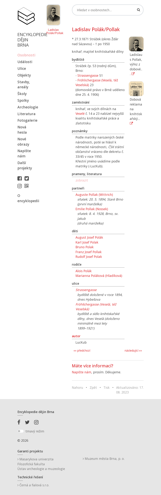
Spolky (23, 100)
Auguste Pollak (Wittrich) (94, 194)
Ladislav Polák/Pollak (53, 31)
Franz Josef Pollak (89, 252)
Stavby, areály (23, 84)
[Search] (108, 10)
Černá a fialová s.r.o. (33, 485)
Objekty (24, 75)
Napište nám (24, 153)
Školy (22, 93)
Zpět (93, 387)
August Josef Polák (89, 237)
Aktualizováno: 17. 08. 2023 (130, 389)
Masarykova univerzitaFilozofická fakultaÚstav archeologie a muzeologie (41, 464)
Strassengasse (88, 75)
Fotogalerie (26, 120)
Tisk (106, 387)
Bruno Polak (85, 247)
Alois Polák (84, 271)
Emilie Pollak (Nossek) (92, 209)
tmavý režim (34, 431)
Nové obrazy (23, 142)
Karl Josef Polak (87, 242)
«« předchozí (82, 350)
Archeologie (26, 107)
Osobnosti (26, 55)
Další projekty (24, 165)
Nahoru (77, 387)
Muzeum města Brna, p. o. (104, 458)
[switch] (20, 431)
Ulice (21, 68)
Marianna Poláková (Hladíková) (99, 275)
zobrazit (82, 180)
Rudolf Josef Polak (89, 256)
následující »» (133, 350)
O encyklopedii (26, 198)
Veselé (80, 113)
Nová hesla (22, 130)
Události (24, 61)
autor (76, 336)
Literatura (26, 113)
